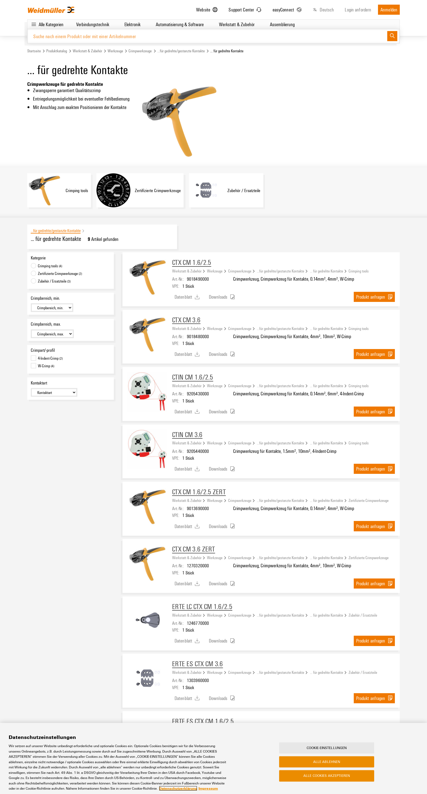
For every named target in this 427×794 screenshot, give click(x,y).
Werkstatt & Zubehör (87, 50)
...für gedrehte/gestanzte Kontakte (181, 50)
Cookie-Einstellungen (327, 747)
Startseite (34, 50)
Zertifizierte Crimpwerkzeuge (369, 500)
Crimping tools (359, 271)
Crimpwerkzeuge (140, 50)
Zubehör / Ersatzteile (363, 615)
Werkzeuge (115, 50)
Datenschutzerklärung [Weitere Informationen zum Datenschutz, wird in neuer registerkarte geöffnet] (178, 788)
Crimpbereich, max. (46, 324)
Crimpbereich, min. (45, 298)
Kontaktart (39, 382)
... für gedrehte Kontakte (326, 271)
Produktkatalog (56, 50)
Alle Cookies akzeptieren (326, 776)
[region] (213, 758)
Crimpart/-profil (43, 350)
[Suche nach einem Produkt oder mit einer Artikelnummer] (207, 36)
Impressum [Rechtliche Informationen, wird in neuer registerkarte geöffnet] (208, 788)
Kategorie (38, 257)
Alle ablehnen (326, 762)
